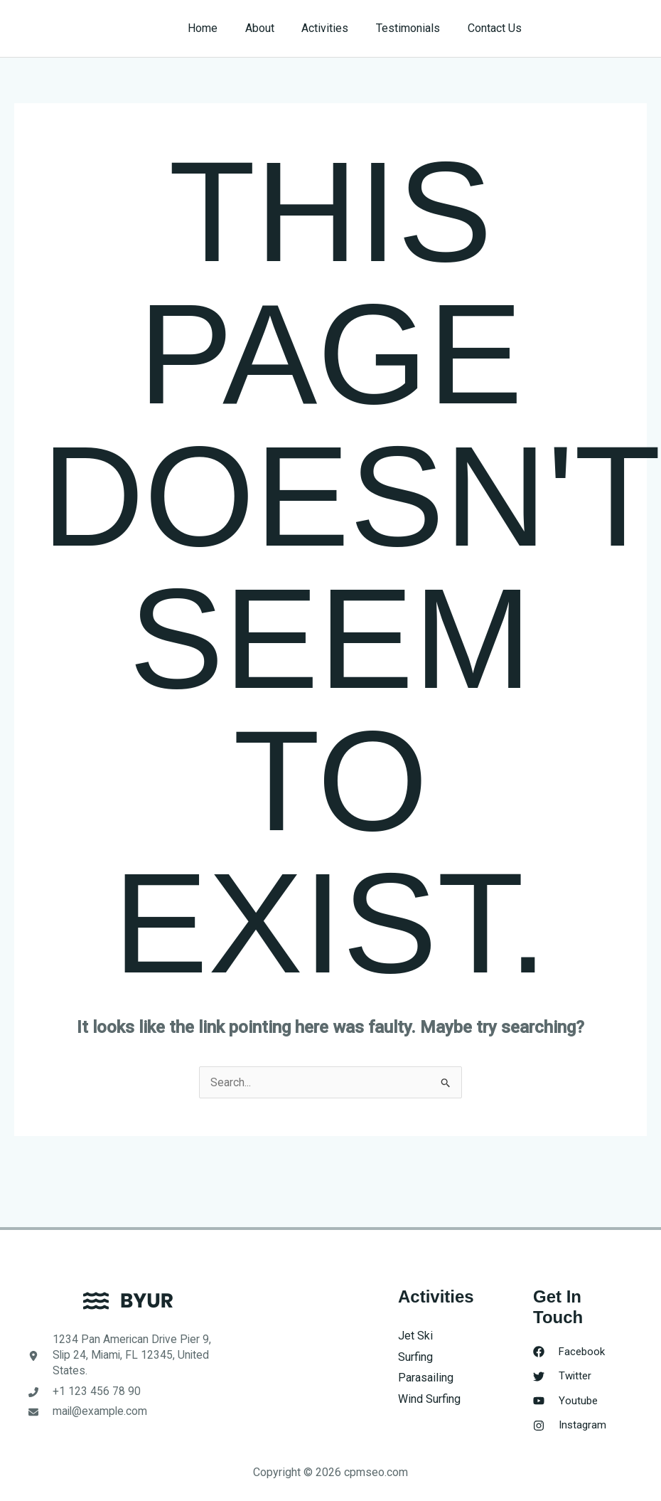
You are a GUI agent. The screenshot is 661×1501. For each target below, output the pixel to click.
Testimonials (415, 28)
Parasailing (425, 1377)
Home (224, 28)
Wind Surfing (429, 1399)
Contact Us (497, 28)
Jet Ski (415, 1335)
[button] (598, 28)
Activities (336, 28)
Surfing (415, 1357)
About (276, 28)
